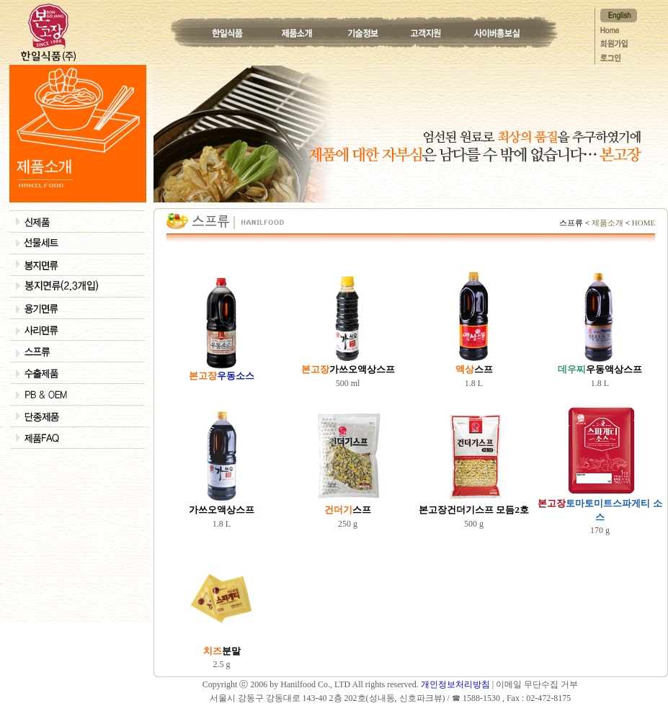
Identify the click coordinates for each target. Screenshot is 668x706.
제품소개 (607, 222)
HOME (642, 222)
